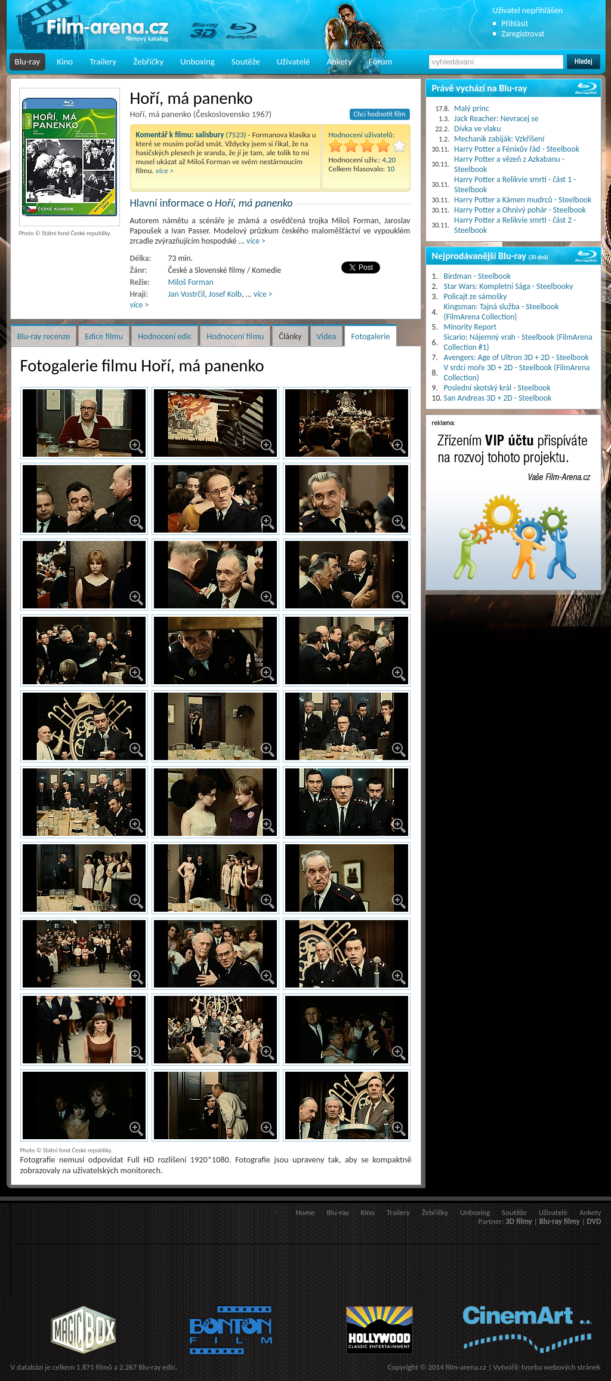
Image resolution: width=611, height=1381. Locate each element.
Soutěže (246, 61)
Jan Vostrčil (186, 294)
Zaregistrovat (523, 34)
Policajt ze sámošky (475, 296)
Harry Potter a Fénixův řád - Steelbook (516, 149)
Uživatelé (293, 61)
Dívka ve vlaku (477, 129)
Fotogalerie (370, 336)
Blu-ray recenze (43, 336)
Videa (327, 336)
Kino (65, 61)
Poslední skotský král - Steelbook (497, 388)
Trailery (103, 61)
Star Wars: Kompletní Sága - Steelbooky (508, 286)
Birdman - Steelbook (477, 276)
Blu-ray (28, 61)
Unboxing (197, 61)
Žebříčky (148, 61)
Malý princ (471, 108)
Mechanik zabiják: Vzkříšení (499, 139)
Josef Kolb (225, 294)
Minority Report (470, 327)
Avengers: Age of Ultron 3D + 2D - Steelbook (516, 357)
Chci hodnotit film (380, 114)
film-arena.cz (466, 1366)
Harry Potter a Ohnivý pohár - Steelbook (520, 210)
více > (165, 170)
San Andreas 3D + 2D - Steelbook (498, 398)
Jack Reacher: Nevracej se (496, 118)
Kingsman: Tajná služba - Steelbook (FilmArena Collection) (501, 312)
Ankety (339, 61)
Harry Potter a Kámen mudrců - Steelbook (522, 200)
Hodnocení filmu (235, 336)
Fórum (381, 61)
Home (305, 1212)
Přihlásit (515, 24)
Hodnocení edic (165, 336)
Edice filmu (104, 336)
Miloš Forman (191, 282)
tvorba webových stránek (561, 1366)
